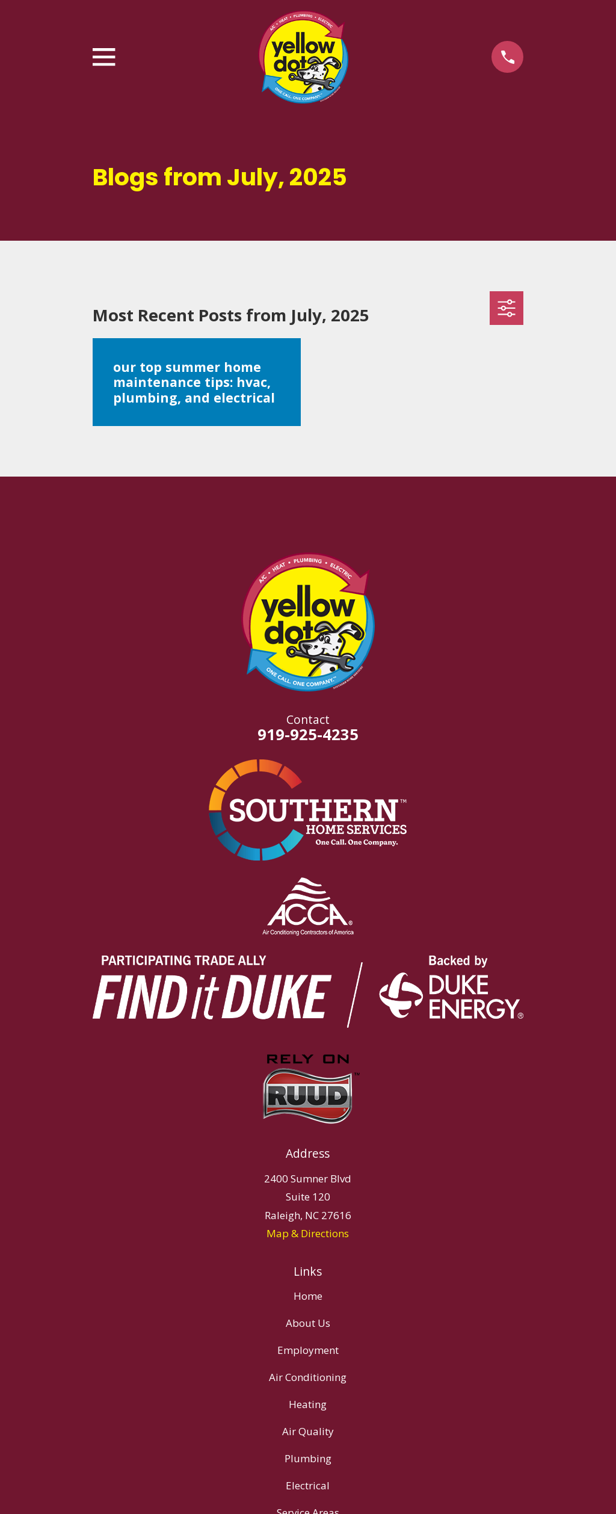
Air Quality (308, 1431)
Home (308, 1296)
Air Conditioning (307, 1377)
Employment (308, 1350)
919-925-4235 (308, 734)
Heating (308, 1404)
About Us (308, 1323)
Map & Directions (307, 1233)
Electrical (308, 1485)
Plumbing (308, 1458)
